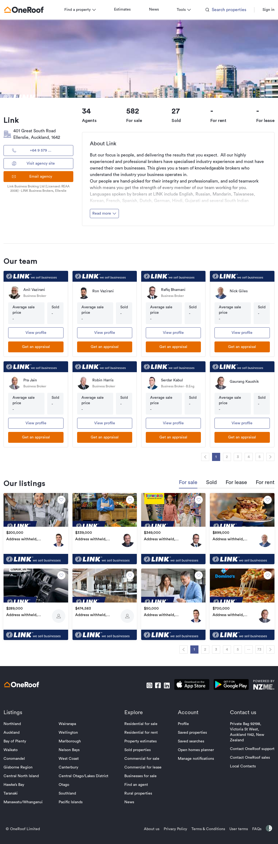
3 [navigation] (233, 457)
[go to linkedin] (161, 683)
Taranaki (16, 791)
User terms (233, 826)
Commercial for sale (142, 756)
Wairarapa (70, 721)
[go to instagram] (144, 683)
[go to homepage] (29, 10)
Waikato (16, 747)
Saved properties (189, 730)
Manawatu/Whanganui (28, 799)
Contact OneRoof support (247, 746)
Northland (17, 721)
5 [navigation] (254, 457)
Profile (180, 721)
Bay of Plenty (20, 739)
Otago (66, 782)
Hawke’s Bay (19, 782)
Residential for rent (141, 730)
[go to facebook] (153, 683)
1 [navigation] (211, 457)
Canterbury (71, 765)
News (159, 9)
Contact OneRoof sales (245, 755)
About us (146, 826)
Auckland (17, 730)
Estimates (127, 9)
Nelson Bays (71, 747)
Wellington (71, 730)
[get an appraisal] (39, 346)
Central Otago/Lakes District (86, 773)
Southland (70, 791)
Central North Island (26, 773)
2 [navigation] (222, 457)
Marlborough (72, 739)
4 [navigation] (243, 457)
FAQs (251, 826)
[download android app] (226, 682)
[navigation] (200, 457)
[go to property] (40, 528)
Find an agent (136, 782)
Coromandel (19, 756)
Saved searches (188, 739)
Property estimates (141, 739)
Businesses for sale (141, 773)
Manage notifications (193, 756)
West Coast (71, 756)
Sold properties (138, 747)
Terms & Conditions (203, 826)
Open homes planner (193, 747)
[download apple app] (186, 682)
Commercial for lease (143, 765)
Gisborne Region (23, 765)
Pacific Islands (73, 799)
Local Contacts (238, 763)
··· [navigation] (243, 647)
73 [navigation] (254, 647)
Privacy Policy (170, 826)
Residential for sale (141, 721)
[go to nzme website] (258, 682)
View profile (39, 333)
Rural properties (138, 791)
